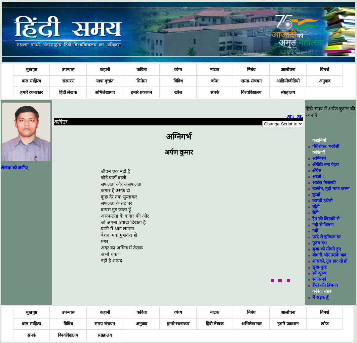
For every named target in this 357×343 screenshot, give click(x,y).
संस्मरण (68, 80)
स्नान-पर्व (319, 279)
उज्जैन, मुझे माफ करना (330, 188)
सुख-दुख (319, 267)
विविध (178, 80)
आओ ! (318, 176)
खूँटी (315, 206)
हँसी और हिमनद (325, 285)
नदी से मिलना (322, 224)
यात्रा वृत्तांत (104, 80)
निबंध (251, 69)
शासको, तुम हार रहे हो (329, 261)
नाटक (214, 69)
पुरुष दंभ (319, 242)
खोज (178, 92)
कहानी (105, 69)
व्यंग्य (178, 69)
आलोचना (288, 69)
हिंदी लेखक (68, 92)
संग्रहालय (288, 92)
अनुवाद (324, 80)
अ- (299, 117)
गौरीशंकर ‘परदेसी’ (326, 146)
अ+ (291, 117)
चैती (315, 212)
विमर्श (324, 69)
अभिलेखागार (105, 92)
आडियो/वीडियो (288, 80)
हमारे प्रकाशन (141, 92)
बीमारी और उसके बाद (329, 255)
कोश (215, 80)
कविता (141, 69)
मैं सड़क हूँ (320, 297)
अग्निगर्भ (319, 158)
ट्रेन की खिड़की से (326, 218)
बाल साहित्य (31, 80)
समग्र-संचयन (251, 80)
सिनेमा (141, 80)
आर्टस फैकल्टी (323, 182)
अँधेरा (316, 170)
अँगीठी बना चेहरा (325, 164)
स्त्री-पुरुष (319, 273)
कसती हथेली (322, 200)
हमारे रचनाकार (31, 92)
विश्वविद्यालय (251, 92)
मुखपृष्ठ (31, 69)
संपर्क (214, 92)
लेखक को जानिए (14, 167)
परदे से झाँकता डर (326, 236)
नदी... (317, 230)
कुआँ (316, 194)
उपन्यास (68, 69)
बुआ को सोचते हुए (326, 248)
